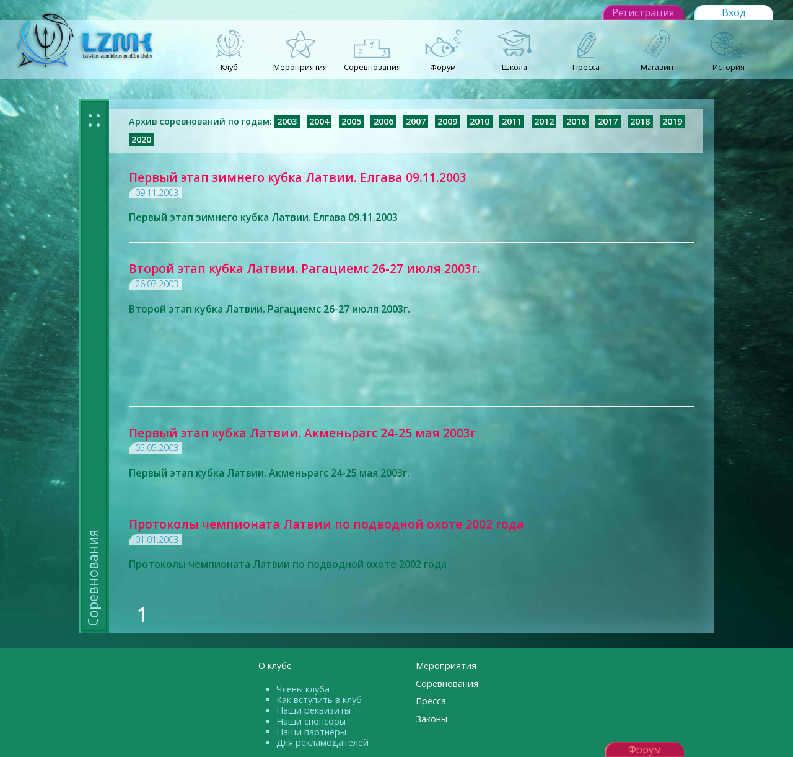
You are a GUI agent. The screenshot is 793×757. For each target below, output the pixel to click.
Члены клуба (303, 689)
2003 (287, 121)
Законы (431, 719)
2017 (608, 121)
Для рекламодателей (322, 742)
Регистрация (643, 12)
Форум (644, 749)
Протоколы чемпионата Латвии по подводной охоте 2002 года (326, 524)
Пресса (431, 701)
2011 (512, 121)
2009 (447, 121)
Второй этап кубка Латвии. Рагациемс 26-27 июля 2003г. (304, 268)
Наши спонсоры (311, 721)
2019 (672, 121)
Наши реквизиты (313, 710)
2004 (319, 121)
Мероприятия (446, 665)
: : (94, 118)
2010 (479, 121)
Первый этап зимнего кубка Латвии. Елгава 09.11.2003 (298, 177)
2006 (383, 121)
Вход (734, 12)
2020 (141, 139)
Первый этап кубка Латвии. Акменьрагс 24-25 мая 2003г (302, 432)
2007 (416, 121)
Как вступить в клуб (319, 699)
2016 (576, 121)
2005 (351, 121)
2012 (544, 121)
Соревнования (447, 683)
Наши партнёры (311, 732)
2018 (640, 121)
